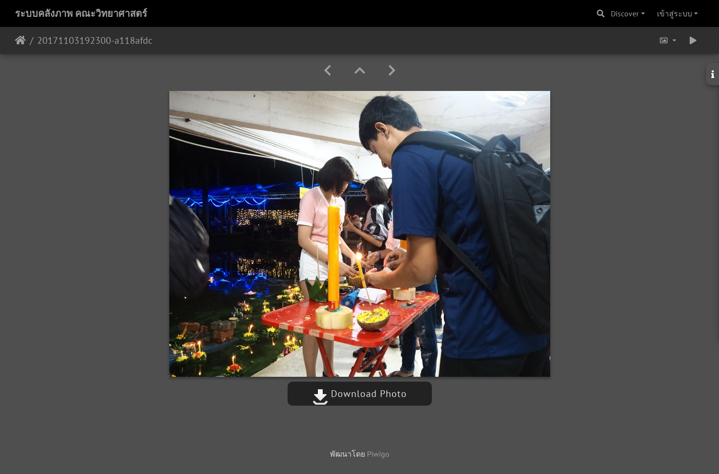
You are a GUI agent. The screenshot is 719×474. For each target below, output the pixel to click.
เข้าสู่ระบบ (674, 13)
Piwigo (378, 454)
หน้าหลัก (20, 40)
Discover (625, 13)
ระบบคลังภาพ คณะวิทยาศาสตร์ (81, 13)
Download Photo (360, 393)
